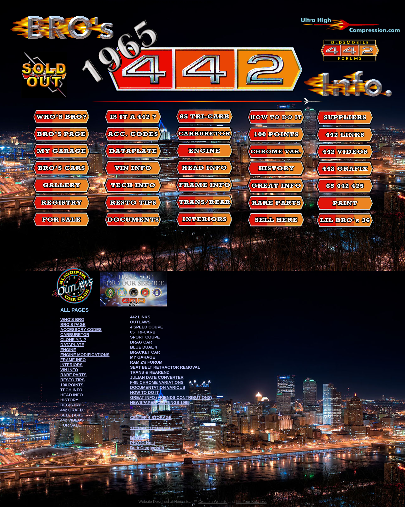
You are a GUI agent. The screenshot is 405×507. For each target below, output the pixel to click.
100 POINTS (72, 385)
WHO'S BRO (72, 319)
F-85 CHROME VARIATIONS (156, 382)
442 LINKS (140, 317)
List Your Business (251, 501)
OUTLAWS (140, 322)
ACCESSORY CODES (80, 329)
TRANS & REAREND (150, 372)
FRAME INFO (73, 359)
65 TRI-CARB (143, 332)
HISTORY (69, 400)
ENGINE (68, 349)
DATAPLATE (72, 344)
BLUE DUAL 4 (143, 347)
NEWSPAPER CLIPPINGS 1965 (159, 402)
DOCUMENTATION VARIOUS (157, 387)
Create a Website (212, 501)
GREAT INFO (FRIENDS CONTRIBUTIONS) (171, 397)
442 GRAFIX (72, 410)
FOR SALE (70, 425)
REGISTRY (70, 405)
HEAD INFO (71, 395)
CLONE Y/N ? (73, 339)
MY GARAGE (142, 357)
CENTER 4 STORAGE (151, 417)
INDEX (136, 437)
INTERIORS (71, 364)
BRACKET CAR (145, 352)
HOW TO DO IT (144, 392)
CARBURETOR (74, 334)
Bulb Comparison (147, 447)
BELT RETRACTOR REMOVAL (171, 367)
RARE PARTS (73, 374)
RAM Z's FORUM (146, 362)
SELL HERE (71, 415)
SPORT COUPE (145, 337)
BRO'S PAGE (72, 324)
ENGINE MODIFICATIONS (84, 354)
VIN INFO (69, 369)
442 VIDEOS (72, 420)
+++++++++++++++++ (150, 427)
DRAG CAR (141, 342)
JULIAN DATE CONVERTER (156, 377)
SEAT (136, 367)
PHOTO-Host (142, 442)
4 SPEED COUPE (146, 327)
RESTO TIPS (72, 379)
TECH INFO (71, 390)
